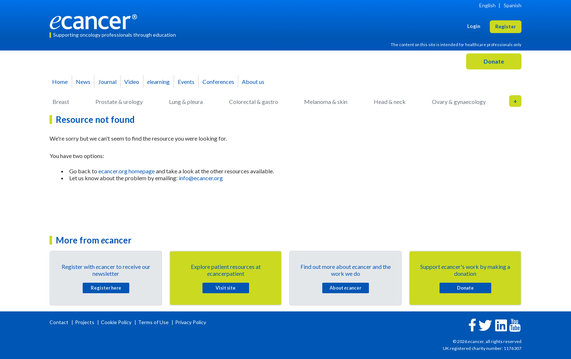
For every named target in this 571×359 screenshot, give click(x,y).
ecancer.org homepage (126, 171)
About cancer (345, 288)
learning (158, 81)
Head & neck (390, 101)
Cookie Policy (116, 322)
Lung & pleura (186, 101)
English (487, 5)
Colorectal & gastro (253, 101)
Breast (60, 101)
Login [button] (473, 26)
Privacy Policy (190, 322)
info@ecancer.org (201, 177)
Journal (107, 81)
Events (186, 81)
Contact (60, 322)
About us (253, 81)
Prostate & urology (119, 101)
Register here (106, 288)
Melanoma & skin (325, 101)
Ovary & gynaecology (459, 101)
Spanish (512, 5)
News (83, 81)
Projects (85, 322)
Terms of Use (153, 322)
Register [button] (505, 26)
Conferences (218, 81)
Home (60, 81)
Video (131, 81)
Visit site (226, 288)
